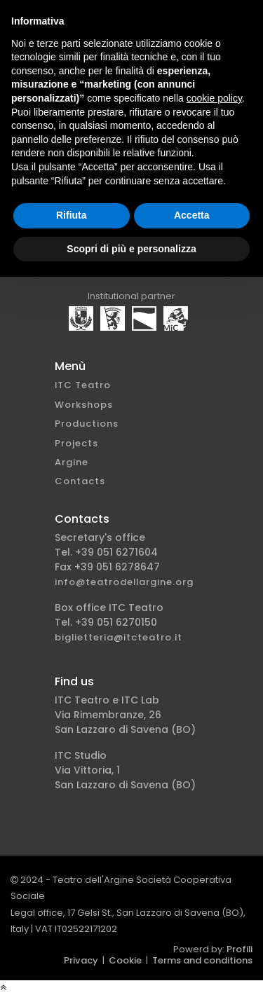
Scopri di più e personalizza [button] (131, 248)
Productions (87, 423)
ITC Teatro (83, 385)
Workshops (84, 404)
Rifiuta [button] (71, 215)
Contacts (80, 481)
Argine (71, 462)
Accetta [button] (192, 215)
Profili (239, 949)
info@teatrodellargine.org (124, 582)
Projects (76, 443)
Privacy (81, 960)
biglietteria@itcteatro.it (118, 637)
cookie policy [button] (214, 98)
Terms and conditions (202, 960)
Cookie (125, 960)
